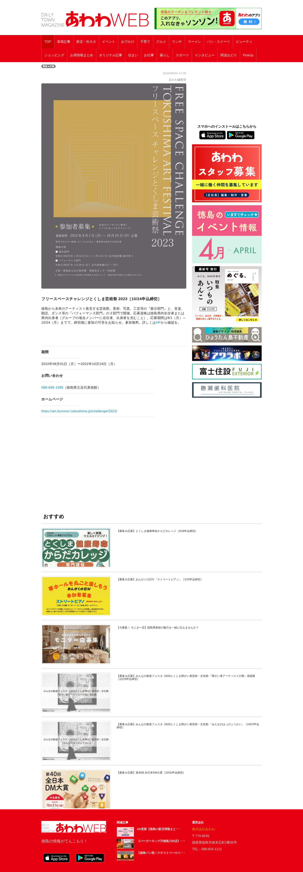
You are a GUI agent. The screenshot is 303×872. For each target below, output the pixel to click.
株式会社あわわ (203, 829)
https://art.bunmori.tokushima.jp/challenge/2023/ (79, 411)
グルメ (161, 42)
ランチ (177, 42)
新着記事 (63, 42)
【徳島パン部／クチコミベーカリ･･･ (161, 852)
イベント (108, 42)
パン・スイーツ (218, 42)
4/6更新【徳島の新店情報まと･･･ (158, 829)
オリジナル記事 (110, 55)
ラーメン (194, 42)
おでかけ (127, 42)
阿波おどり (228, 55)
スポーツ (182, 55)
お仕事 (149, 55)
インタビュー (204, 55)
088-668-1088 (52, 387)
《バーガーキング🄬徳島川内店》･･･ (161, 841)
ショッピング (54, 55)
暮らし (165, 55)
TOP (47, 42)
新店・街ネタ (86, 42)
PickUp (248, 55)
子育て (145, 42)
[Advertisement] (113, 460)
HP (158, 322)
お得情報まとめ (81, 55)
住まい (133, 55)
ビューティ (244, 42)
